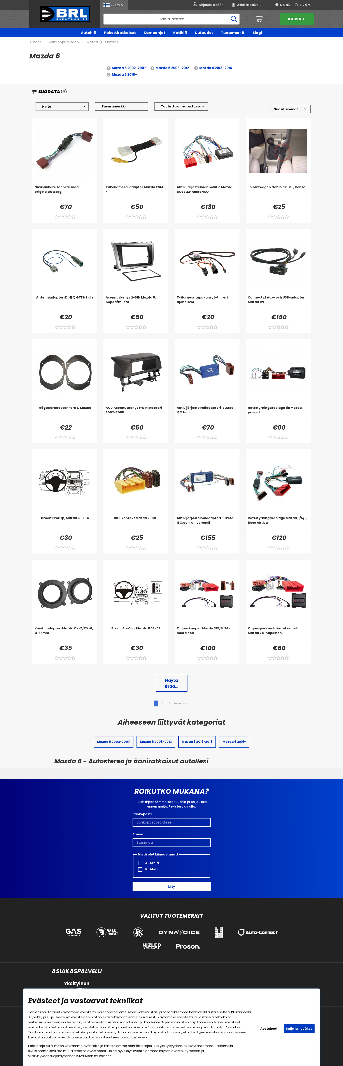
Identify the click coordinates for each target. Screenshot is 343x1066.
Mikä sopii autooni (64, 42)
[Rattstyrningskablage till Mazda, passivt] (278, 414)
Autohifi (88, 32)
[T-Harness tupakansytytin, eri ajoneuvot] (207, 304)
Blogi (257, 32)
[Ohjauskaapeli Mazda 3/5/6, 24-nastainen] (207, 635)
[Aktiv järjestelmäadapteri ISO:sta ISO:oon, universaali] (207, 524)
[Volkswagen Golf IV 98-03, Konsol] (278, 193)
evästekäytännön (185, 1050)
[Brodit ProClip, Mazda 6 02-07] (135, 635)
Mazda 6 (112, 42)
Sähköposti (142, 814)
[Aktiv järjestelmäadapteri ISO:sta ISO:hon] (207, 414)
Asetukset (269, 1028)
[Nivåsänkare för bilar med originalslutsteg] (64, 193)
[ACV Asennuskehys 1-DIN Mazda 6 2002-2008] (135, 414)
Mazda (92, 42)
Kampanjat (154, 32)
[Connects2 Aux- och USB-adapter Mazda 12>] (278, 304)
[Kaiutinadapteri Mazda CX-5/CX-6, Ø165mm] (64, 635)
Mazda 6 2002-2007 (129, 68)
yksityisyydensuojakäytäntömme (186, 1045)
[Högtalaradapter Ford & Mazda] (64, 414)
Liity (171, 886)
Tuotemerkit (233, 32)
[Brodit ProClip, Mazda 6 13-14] (64, 524)
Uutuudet (204, 32)
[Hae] (171, 19)
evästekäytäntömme (120, 1017)
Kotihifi (180, 32)
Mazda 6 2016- (124, 74)
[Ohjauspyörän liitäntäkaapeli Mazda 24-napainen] (278, 635)
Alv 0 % (305, 5)
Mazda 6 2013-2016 (215, 68)
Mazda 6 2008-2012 (172, 68)
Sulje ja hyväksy (299, 1028)
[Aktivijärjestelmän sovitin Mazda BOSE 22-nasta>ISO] (207, 193)
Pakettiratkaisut (120, 32)
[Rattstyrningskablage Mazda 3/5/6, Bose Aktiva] (278, 524)
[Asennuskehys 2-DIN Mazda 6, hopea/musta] (135, 304)
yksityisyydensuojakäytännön (51, 1056)
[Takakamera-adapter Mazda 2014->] (135, 193)
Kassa (296, 19)
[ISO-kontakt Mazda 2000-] (135, 524)
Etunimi (139, 834)
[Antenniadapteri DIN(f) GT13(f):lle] (64, 304)
